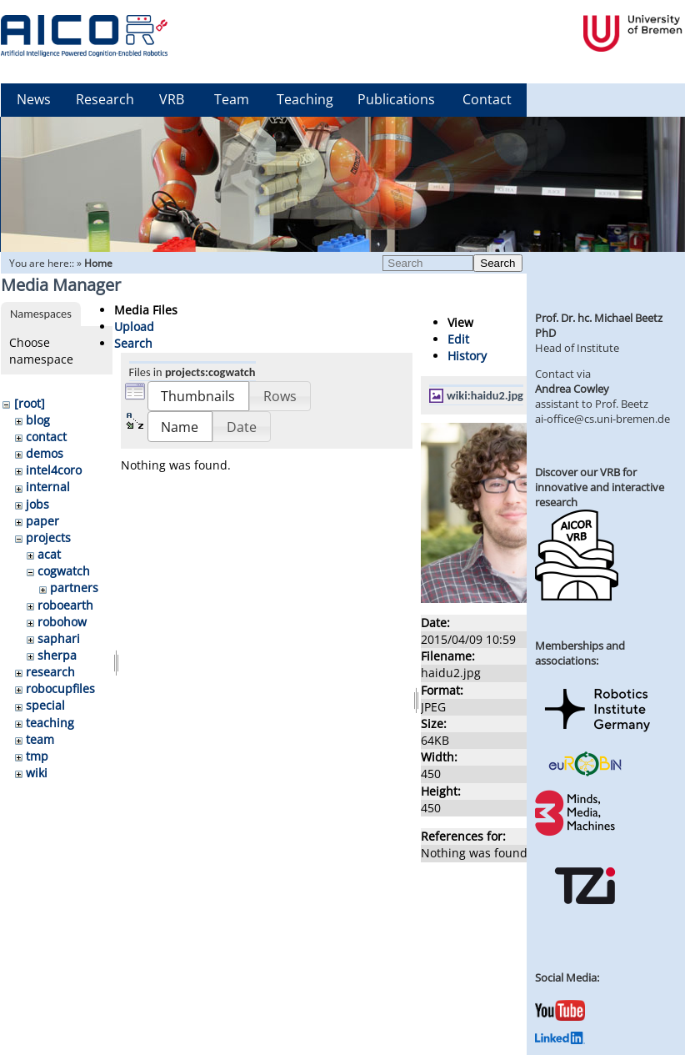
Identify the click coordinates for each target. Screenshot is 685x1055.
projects (48, 537)
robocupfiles (60, 688)
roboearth (65, 605)
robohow (62, 622)
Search (497, 263)
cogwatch (64, 571)
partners (74, 587)
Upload (134, 326)
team (40, 739)
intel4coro (54, 470)
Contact (487, 99)
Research (105, 99)
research (50, 672)
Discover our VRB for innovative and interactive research (599, 487)
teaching (50, 723)
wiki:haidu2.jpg (485, 395)
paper (42, 521)
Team (231, 99)
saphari (59, 638)
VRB (171, 99)
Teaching (305, 99)
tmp (37, 756)
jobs (37, 504)
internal (48, 487)
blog (38, 420)
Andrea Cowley (572, 388)
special (45, 705)
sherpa (57, 655)
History (467, 356)
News (34, 99)
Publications (396, 99)
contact (46, 437)
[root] (29, 403)
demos (44, 453)
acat (49, 554)
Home (98, 263)
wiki (37, 773)
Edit (458, 339)
